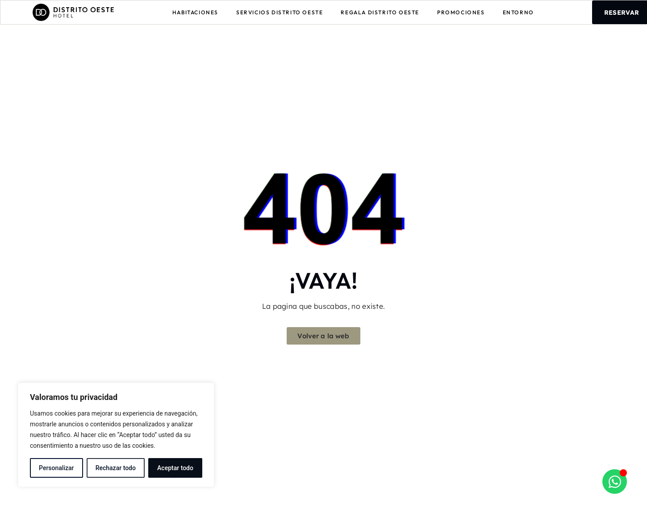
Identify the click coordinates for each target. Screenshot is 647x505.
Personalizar (56, 467)
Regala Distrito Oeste (380, 12)
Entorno (518, 12)
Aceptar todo (175, 467)
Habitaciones (195, 12)
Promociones (461, 12)
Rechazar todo (116, 467)
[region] (116, 435)
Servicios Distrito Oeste (279, 12)
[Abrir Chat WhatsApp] (614, 481)
